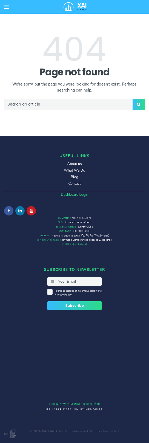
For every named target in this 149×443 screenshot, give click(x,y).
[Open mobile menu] (6, 7)
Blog (74, 177)
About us (74, 163)
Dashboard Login (74, 194)
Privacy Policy (63, 295)
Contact (74, 183)
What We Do (74, 170)
